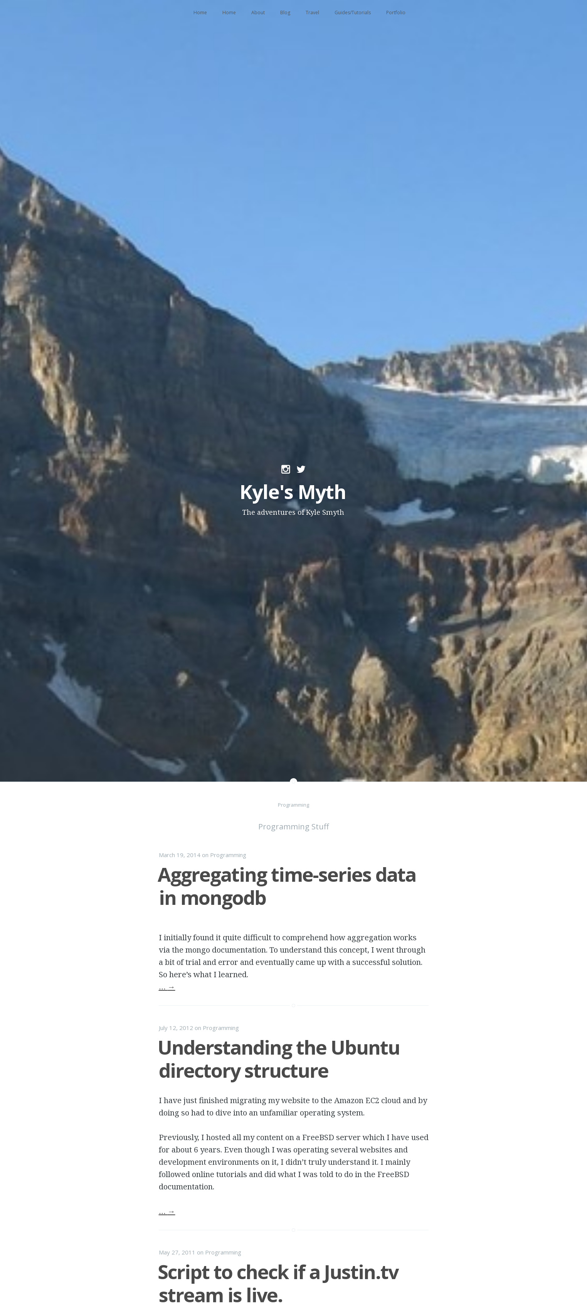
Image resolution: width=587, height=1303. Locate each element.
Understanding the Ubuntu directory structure (279, 1059)
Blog (285, 12)
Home (200, 12)
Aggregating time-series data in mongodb (287, 886)
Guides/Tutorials (353, 12)
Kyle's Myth (293, 492)
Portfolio (395, 12)
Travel (312, 12)
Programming (228, 855)
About (258, 12)
